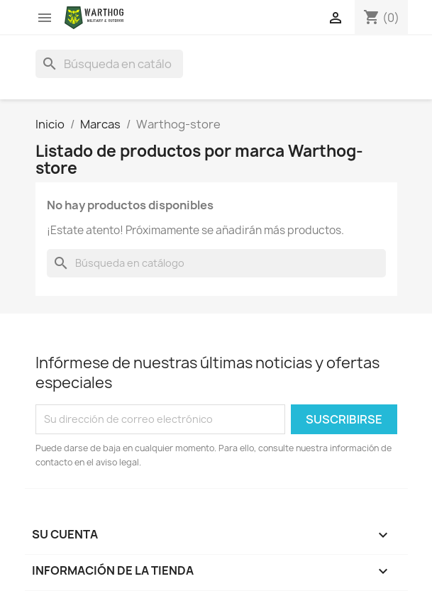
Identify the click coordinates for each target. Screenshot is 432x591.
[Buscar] (109, 64)
